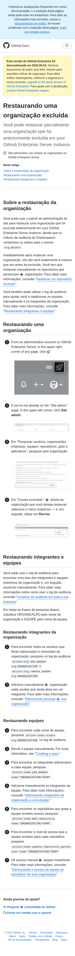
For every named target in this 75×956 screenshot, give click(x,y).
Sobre (64, 939)
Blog (55, 939)
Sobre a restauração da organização (26, 170)
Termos (33, 932)
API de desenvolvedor (19, 939)
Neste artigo (11, 165)
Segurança (61, 932)
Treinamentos (42, 939)
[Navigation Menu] (67, 45)
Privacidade (46, 932)
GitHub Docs (20, 45)
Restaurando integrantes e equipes (25, 179)
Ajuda (22, 936)
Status (12, 936)
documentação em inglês (30, 23)
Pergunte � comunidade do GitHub (29, 907)
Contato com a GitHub (40, 936)
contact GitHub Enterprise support (28, 90)
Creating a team (47, 753)
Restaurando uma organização (23, 175)
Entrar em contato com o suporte (27, 912)
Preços (59, 936)
